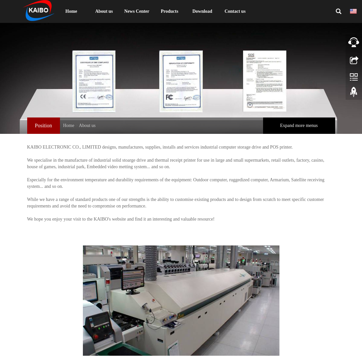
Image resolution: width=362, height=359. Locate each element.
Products (169, 11)
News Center (136, 11)
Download (202, 11)
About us (104, 11)
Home (71, 11)
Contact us (234, 11)
